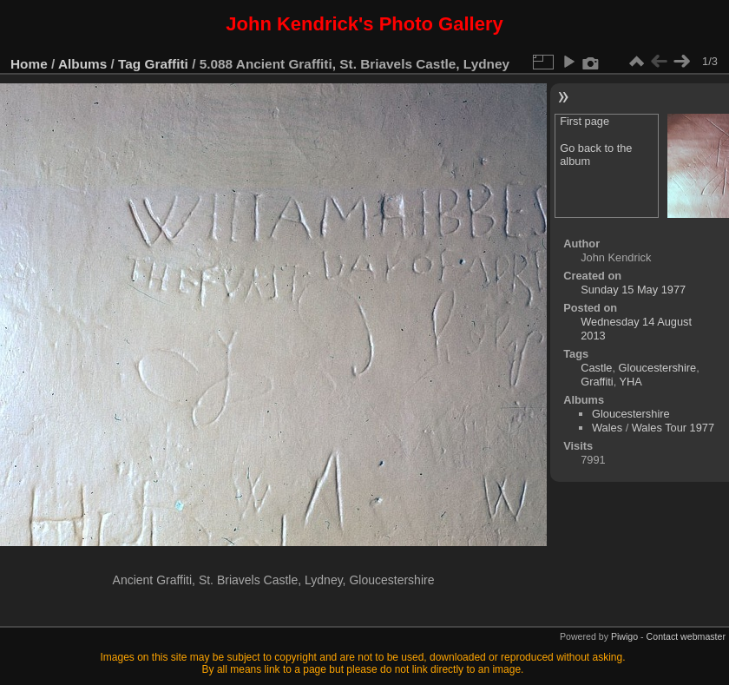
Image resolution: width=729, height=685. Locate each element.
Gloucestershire (658, 367)
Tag (129, 63)
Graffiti (166, 63)
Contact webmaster (686, 636)
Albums (82, 63)
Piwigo (624, 636)
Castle (596, 367)
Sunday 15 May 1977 (633, 289)
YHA (631, 381)
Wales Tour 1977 (673, 427)
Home (29, 63)
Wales (607, 427)
